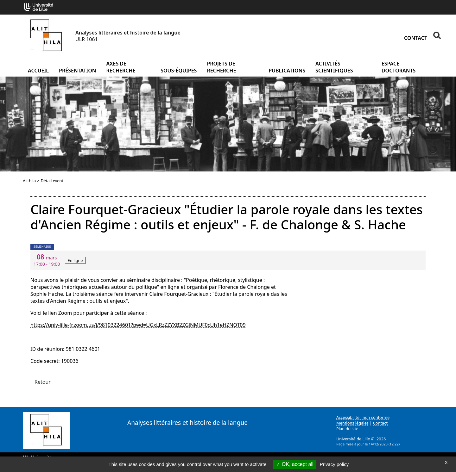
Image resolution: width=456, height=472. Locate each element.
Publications (287, 70)
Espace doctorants (399, 67)
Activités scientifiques (334, 67)
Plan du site (347, 429)
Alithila (29, 180)
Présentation (77, 70)
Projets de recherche (221, 67)
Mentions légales (352, 423)
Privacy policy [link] (334, 464)
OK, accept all (294, 464)
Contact (415, 37)
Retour (43, 381)
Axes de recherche (121, 67)
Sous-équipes (179, 70)
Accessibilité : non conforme (363, 417)
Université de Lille (353, 439)
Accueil (38, 70)
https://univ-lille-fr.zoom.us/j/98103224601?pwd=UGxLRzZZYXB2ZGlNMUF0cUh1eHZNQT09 (138, 324)
